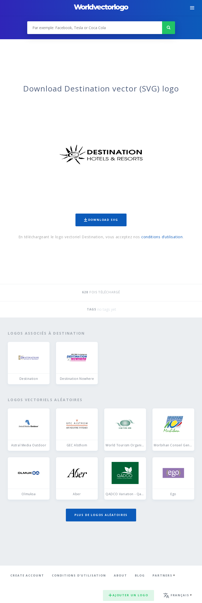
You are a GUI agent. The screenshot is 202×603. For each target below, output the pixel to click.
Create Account (27, 575)
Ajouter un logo (128, 595)
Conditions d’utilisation (79, 575)
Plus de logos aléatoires (101, 515)
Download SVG (101, 220)
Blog (140, 575)
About (120, 575)
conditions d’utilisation (162, 236)
